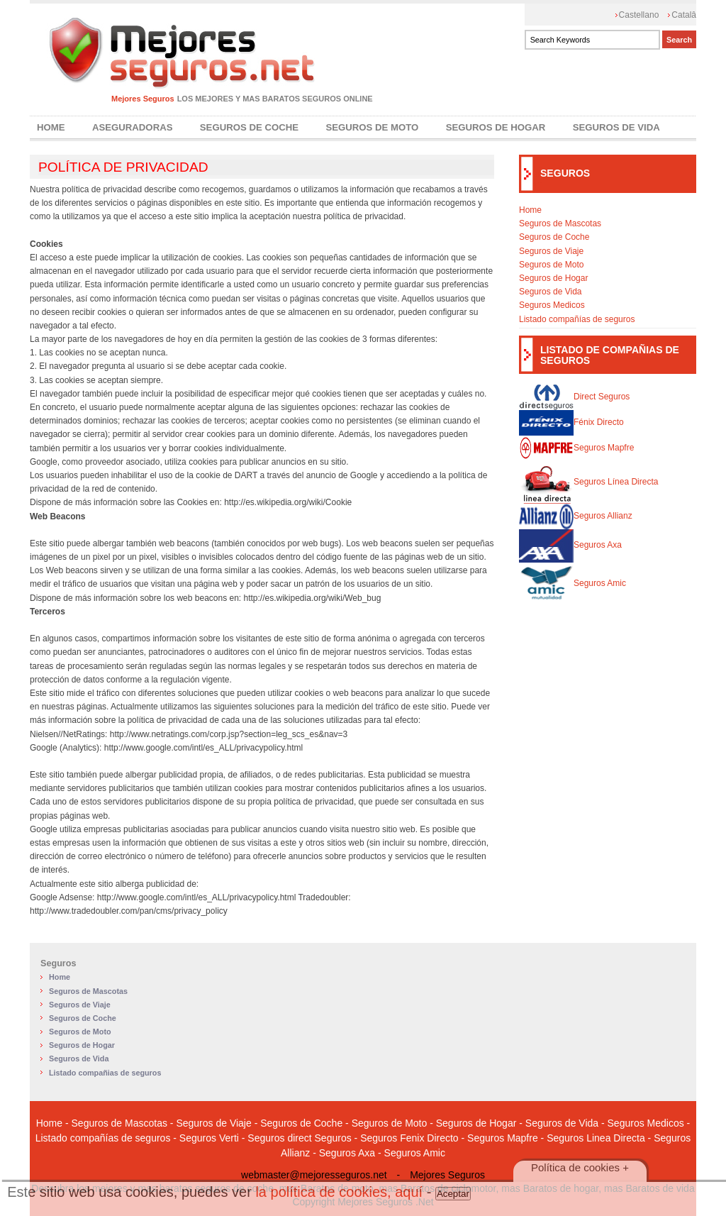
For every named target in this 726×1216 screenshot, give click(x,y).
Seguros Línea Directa (588, 482)
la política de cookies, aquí (339, 1192)
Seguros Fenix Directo (409, 1138)
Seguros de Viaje (551, 251)
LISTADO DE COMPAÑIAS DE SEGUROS (609, 355)
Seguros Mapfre (576, 448)
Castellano (639, 15)
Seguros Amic (572, 583)
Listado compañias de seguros (105, 1072)
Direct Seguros (574, 397)
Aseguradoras (132, 127)
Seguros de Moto (371, 127)
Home (51, 127)
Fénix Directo (571, 422)
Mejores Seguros (142, 98)
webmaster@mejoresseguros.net (314, 1175)
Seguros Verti (209, 1138)
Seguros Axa (570, 545)
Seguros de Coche (249, 127)
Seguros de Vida (616, 127)
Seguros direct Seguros (299, 1138)
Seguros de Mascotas (560, 223)
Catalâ (683, 15)
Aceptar (453, 1193)
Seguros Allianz (575, 516)
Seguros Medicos (552, 305)
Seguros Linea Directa (596, 1138)
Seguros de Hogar (496, 127)
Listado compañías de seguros (577, 319)
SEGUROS (565, 173)
